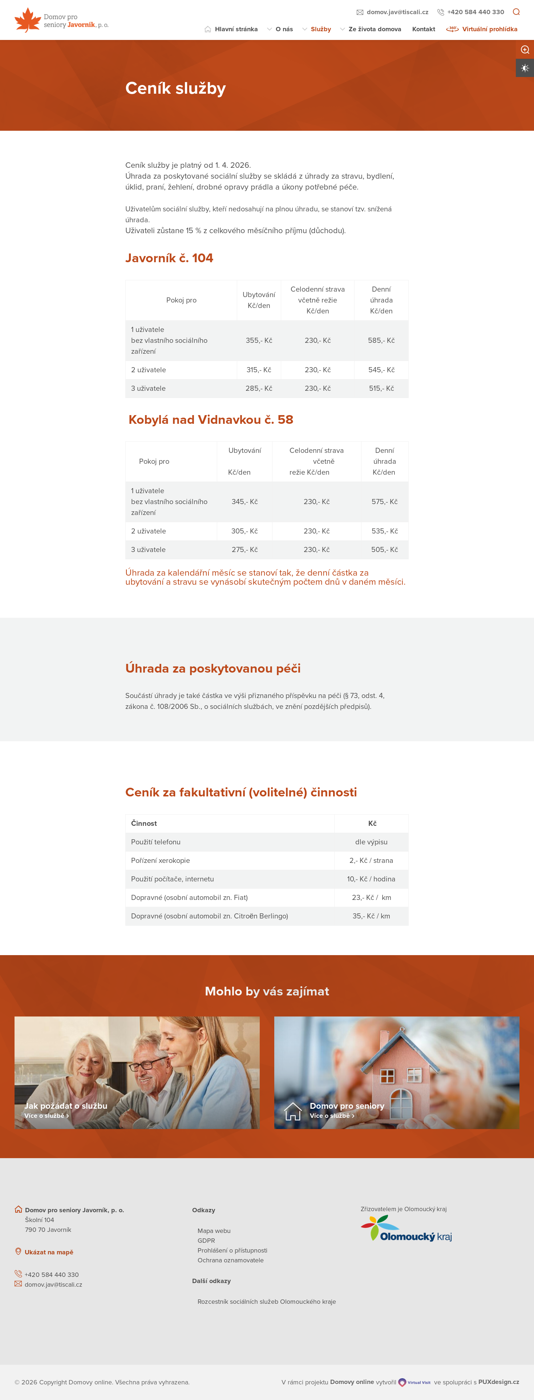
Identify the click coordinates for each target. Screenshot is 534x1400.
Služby (321, 29)
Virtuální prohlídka (490, 29)
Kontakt (423, 29)
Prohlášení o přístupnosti (232, 1250)
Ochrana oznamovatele (231, 1260)
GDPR (206, 1241)
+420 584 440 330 (476, 12)
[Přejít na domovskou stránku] (61, 20)
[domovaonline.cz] (352, 1382)
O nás (284, 29)
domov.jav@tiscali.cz (398, 12)
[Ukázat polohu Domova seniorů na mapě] (135, 1269)
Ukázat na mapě (49, 1252)
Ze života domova (375, 29)
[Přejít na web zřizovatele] (440, 1228)
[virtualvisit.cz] (414, 1382)
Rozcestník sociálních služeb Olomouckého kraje (267, 1302)
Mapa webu (214, 1231)
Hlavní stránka (236, 29)
